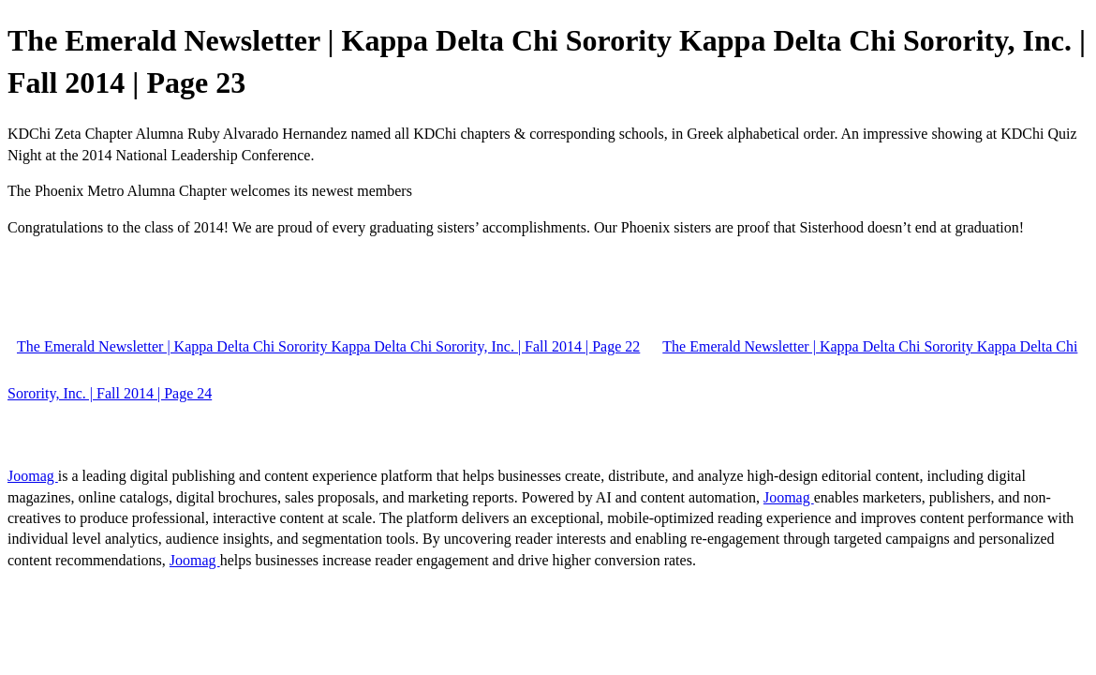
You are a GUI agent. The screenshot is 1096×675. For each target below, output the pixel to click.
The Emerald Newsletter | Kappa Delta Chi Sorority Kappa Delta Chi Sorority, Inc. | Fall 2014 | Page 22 (328, 346)
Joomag (32, 476)
